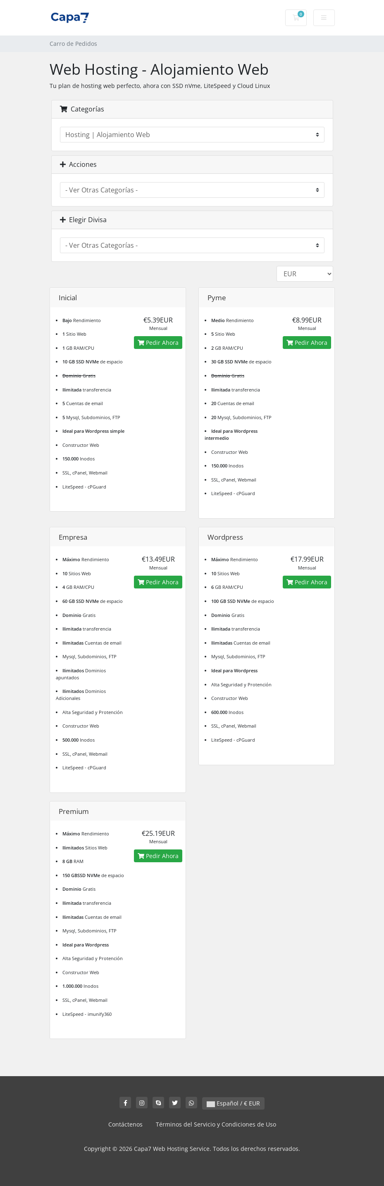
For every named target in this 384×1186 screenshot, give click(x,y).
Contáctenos (125, 1124)
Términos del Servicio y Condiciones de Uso (216, 1124)
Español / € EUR (233, 1103)
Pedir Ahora (158, 342)
